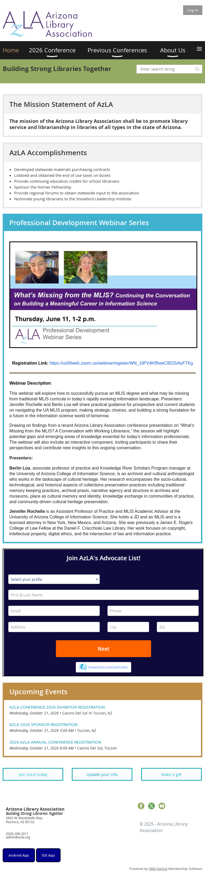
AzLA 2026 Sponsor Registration (43, 724)
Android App (19, 855)
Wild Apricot (158, 869)
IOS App (48, 855)
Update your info (102, 774)
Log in (192, 10)
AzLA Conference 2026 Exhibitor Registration (57, 707)
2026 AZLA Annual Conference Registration (55, 742)
